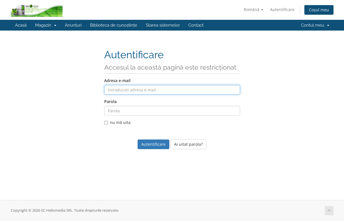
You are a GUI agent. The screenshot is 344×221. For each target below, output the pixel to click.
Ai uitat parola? (188, 144)
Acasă (21, 25)
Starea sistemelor (163, 25)
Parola (110, 101)
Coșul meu (319, 9)
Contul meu (315, 25)
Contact (196, 25)
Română (253, 9)
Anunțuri (73, 25)
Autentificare (282, 9)
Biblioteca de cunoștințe (113, 25)
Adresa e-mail (117, 80)
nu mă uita (117, 122)
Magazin (45, 25)
